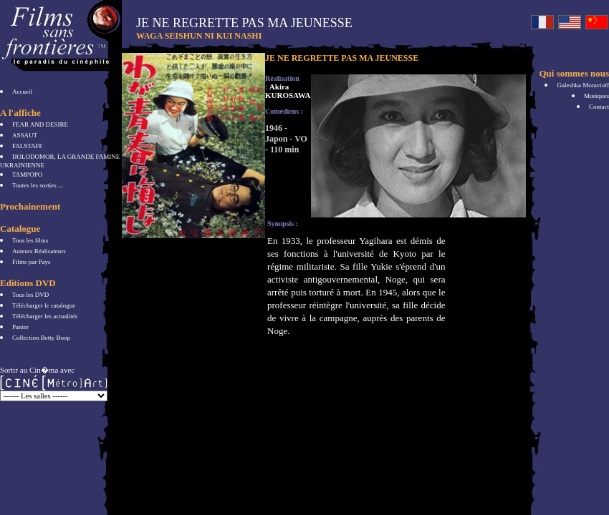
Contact (599, 106)
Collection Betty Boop (41, 337)
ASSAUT (24, 135)
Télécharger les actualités (44, 316)
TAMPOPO (27, 174)
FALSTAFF (27, 145)
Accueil (22, 91)
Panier (20, 326)
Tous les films (30, 240)
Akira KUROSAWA (288, 90)
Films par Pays (31, 261)
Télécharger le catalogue (43, 305)
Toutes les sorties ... (37, 185)
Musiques (596, 95)
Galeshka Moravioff (583, 85)
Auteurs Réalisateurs (39, 251)
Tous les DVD (30, 294)
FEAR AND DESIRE (40, 124)
